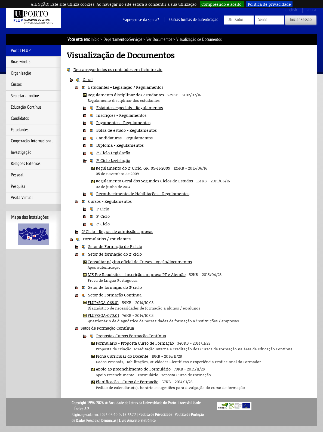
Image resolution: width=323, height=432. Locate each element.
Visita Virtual (22, 197)
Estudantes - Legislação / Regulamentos (125, 87)
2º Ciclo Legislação (113, 160)
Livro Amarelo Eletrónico (137, 420)
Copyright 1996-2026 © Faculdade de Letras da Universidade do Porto (124, 402)
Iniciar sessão (301, 19)
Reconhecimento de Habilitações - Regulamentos (142, 193)
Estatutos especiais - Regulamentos (129, 107)
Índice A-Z (81, 408)
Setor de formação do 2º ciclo (115, 254)
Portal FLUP (21, 50)
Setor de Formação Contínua (114, 295)
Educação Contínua (26, 107)
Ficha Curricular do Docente (122, 356)
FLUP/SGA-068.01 (103, 302)
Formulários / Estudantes (107, 238)
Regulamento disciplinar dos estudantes (126, 94)
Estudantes (20, 130)
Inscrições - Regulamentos (121, 115)
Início (95, 39)
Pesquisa (18, 186)
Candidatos (20, 118)
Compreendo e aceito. (221, 4)
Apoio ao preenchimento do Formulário (133, 369)
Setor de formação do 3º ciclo (115, 287)
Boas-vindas (20, 62)
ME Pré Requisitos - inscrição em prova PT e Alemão (137, 274)
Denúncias (108, 420)
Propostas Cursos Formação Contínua (131, 335)
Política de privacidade (269, 4)
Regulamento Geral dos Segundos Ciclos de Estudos (144, 180)
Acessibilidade (190, 402)
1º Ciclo (102, 209)
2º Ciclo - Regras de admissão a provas (117, 231)
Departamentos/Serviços (122, 39)
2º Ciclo (103, 216)
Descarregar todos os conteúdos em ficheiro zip (117, 69)
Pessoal (17, 175)
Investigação (21, 152)
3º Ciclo (103, 223)
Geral (88, 79)
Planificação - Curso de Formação (127, 381)
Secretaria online (25, 96)
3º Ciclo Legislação (113, 152)
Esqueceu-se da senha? (140, 19)
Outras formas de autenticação (193, 19)
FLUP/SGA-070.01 (103, 315)
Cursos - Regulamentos (110, 201)
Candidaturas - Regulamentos (124, 137)
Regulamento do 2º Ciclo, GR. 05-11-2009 (133, 168)
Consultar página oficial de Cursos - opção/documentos (140, 261)
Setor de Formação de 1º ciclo (115, 246)
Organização (21, 73)
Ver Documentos (159, 39)
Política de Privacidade (155, 414)
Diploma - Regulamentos (120, 145)
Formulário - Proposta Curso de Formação (135, 343)
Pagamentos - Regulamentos (123, 122)
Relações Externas (26, 163)
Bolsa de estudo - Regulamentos (126, 130)
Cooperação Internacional (32, 141)
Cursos (16, 84)
